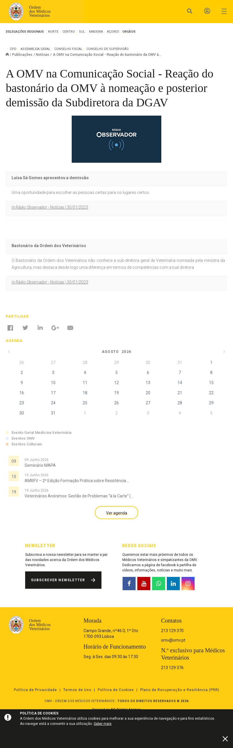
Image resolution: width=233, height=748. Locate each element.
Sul (82, 32)
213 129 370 (172, 630)
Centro (68, 32)
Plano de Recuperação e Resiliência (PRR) (179, 690)
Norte (53, 32)
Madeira (96, 32)
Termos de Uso (77, 690)
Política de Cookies (116, 690)
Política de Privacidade (35, 690)
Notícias (42, 55)
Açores (113, 32)
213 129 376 (172, 667)
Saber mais (103, 724)
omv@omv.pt (173, 640)
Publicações (22, 55)
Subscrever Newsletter (58, 580)
